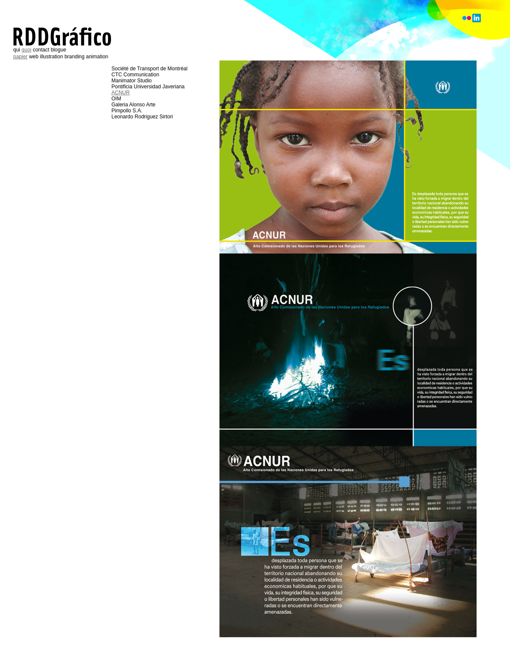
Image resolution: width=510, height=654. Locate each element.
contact (41, 50)
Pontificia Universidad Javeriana (148, 87)
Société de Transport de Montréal (149, 69)
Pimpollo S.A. (126, 111)
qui (16, 50)
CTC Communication (135, 75)
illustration (51, 57)
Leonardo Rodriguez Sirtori (142, 117)
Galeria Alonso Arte (133, 105)
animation (97, 57)
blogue (58, 50)
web (34, 57)
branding (74, 57)
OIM (116, 99)
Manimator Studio (131, 81)
